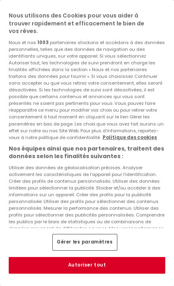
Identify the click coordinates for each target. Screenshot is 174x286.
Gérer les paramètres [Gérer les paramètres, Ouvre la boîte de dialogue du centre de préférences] (85, 242)
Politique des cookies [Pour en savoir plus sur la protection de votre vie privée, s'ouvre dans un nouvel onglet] (130, 137)
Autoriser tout (87, 265)
